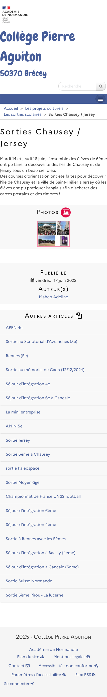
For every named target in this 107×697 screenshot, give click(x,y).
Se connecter (19, 684)
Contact (19, 666)
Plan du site (30, 657)
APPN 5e (14, 426)
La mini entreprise (23, 412)
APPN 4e (14, 327)
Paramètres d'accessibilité (39, 675)
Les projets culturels (44, 108)
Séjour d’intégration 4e (28, 384)
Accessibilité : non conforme (68, 666)
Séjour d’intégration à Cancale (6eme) (42, 567)
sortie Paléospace (22, 468)
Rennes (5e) (17, 356)
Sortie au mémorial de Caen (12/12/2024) (45, 370)
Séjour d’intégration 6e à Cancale (38, 398)
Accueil (11, 108)
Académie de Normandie (53, 649)
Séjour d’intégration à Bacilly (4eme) (40, 553)
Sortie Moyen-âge (23, 482)
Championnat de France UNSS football (43, 496)
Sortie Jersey (18, 440)
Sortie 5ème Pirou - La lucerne (34, 595)
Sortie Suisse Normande (29, 581)
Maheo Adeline (53, 297)
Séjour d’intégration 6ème (31, 510)
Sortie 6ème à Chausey (28, 454)
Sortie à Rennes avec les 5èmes (36, 539)
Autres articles (53, 315)
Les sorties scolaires (22, 114)
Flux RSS (85, 675)
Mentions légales (71, 657)
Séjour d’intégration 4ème (31, 524)
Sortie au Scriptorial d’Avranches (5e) (41, 341)
